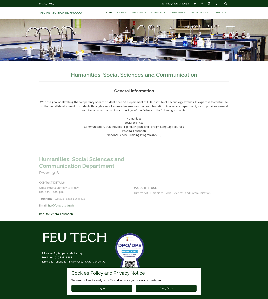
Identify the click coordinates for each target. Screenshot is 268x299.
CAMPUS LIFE (176, 12)
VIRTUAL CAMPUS (199, 12)
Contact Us (99, 261)
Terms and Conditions (54, 261)
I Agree (101, 288)
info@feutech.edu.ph (177, 3)
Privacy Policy (46, 3)
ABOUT (120, 12)
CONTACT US (219, 12)
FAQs (88, 261)
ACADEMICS (157, 12)
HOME (109, 12)
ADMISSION (137, 12)
